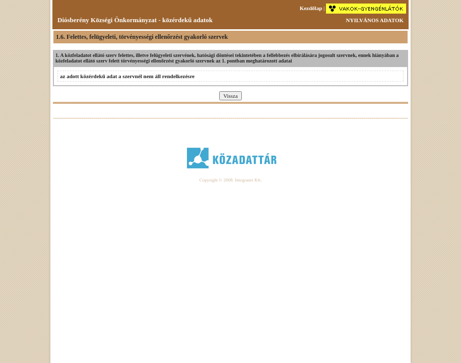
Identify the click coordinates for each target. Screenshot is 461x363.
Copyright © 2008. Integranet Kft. (230, 180)
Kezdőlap (311, 8)
